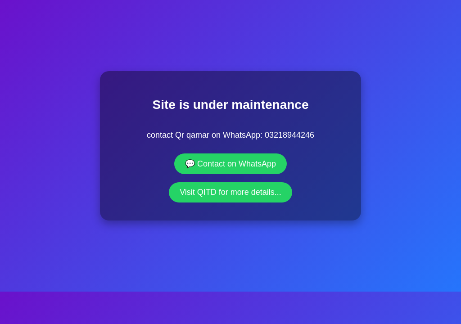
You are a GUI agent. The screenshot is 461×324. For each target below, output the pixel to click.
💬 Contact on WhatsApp (230, 163)
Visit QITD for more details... (230, 192)
